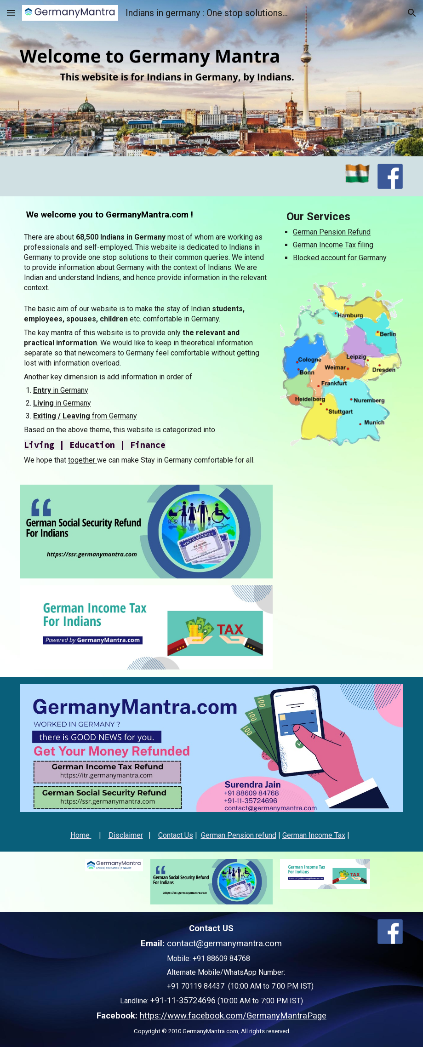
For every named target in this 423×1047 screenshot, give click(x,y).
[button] (11, 12)
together (81, 460)
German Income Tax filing (333, 244)
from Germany (113, 416)
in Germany (70, 390)
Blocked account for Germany (340, 257)
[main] (146, 215)
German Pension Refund (332, 232)
